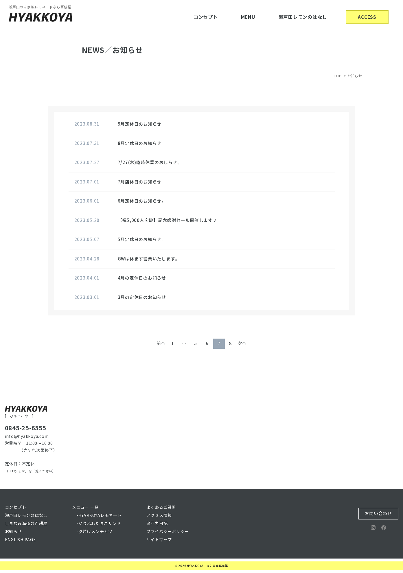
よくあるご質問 (161, 507)
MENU (248, 17)
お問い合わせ (378, 513)
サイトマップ (159, 539)
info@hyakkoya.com (27, 436)
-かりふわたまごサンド (98, 523)
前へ (161, 343)
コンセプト (206, 17)
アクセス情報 (159, 515)
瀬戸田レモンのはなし (303, 17)
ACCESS (367, 17)
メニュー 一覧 (85, 507)
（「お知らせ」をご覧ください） (30, 471)
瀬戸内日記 (157, 523)
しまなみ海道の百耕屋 (26, 523)
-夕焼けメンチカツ (94, 531)
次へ (242, 343)
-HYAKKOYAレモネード (99, 515)
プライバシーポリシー (167, 531)
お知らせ (13, 531)
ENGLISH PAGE (20, 539)
